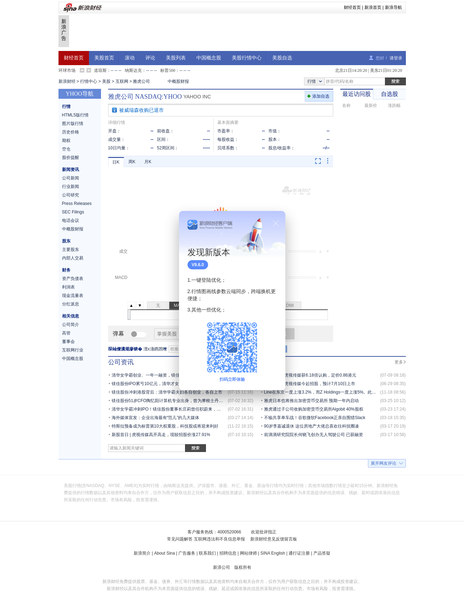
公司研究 (70, 195)
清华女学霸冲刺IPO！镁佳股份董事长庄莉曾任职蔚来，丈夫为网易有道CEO (184, 409)
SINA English (272, 553)
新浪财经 (67, 81)
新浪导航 (393, 7)
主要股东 (70, 249)
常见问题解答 (179, 539)
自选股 (389, 94)
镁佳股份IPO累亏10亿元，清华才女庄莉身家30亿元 (160, 383)
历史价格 (70, 132)
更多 (399, 362)
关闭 (276, 223)
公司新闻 (70, 178)
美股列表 (176, 58)
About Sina (164, 553)
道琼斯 (100, 70)
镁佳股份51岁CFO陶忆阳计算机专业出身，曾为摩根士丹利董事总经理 (178, 400)
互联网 (122, 81)
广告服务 (186, 553)
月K (147, 161)
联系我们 (207, 553)
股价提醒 (70, 157)
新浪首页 (372, 7)
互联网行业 (72, 350)
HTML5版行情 (75, 115)
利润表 (68, 287)
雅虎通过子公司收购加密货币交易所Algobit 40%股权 (313, 409)
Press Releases (77, 203)
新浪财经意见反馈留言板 (273, 539)
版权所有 (242, 567)
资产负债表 (72, 278)
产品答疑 (321, 553)
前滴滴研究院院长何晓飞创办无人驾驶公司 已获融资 (313, 434)
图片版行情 (72, 123)
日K (115, 162)
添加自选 (320, 96)
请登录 (396, 58)
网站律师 (248, 553)
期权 (66, 140)
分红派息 (70, 304)
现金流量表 (72, 295)
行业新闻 (70, 186)
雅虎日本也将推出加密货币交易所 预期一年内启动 (311, 400)
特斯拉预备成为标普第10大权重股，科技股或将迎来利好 (165, 426)
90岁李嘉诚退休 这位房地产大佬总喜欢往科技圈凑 (311, 426)
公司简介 (70, 324)
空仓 (66, 149)
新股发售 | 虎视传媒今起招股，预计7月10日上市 (310, 383)
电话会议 (70, 220)
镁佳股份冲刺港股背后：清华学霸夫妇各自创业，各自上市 (167, 392)
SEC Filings (73, 212)
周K (131, 161)
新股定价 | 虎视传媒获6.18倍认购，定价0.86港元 (310, 375)
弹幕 (118, 334)
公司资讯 (121, 362)
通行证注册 (299, 553)
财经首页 (352, 7)
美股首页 (104, 58)
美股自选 (282, 58)
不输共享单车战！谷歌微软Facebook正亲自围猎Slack (314, 417)
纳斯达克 (133, 70)
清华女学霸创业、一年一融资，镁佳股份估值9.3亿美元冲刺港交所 (174, 375)
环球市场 (67, 70)
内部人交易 (72, 258)
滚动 (130, 58)
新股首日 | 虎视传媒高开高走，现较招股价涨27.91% (161, 434)
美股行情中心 (247, 58)
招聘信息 (227, 553)
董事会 (68, 341)
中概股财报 (178, 81)
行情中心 (88, 81)
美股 (106, 81)
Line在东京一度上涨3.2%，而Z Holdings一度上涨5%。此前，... (324, 392)
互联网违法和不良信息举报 (219, 539)
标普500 (167, 70)
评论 (150, 58)
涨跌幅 (394, 105)
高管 (66, 333)
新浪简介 (142, 553)
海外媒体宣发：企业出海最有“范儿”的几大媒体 (156, 417)
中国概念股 (208, 58)
